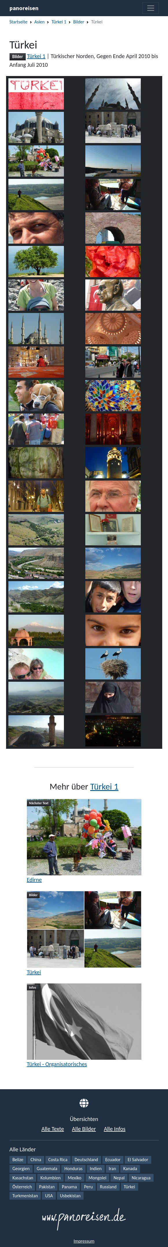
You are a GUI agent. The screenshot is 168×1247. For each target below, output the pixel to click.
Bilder (78, 22)
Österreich (22, 1186)
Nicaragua (141, 1178)
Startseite (18, 22)
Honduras (73, 1168)
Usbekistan (70, 1195)
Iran (112, 1168)
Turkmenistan (25, 1195)
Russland (108, 1186)
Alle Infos (114, 1128)
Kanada (130, 1168)
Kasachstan (22, 1178)
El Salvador (138, 1159)
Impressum (83, 1241)
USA (49, 1195)
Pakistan (47, 1186)
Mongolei (97, 1178)
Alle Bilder (84, 1128)
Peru (88, 1186)
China (36, 1159)
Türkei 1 (58, 22)
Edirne (34, 879)
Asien (39, 22)
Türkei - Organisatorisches (57, 1064)
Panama (69, 1186)
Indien (95, 1168)
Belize (17, 1159)
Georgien (20, 1168)
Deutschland (86, 1159)
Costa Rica (57, 1159)
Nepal (119, 1178)
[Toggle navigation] (151, 8)
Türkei (34, 972)
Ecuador (113, 1159)
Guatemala (47, 1168)
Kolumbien (50, 1178)
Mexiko (74, 1178)
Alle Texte (52, 1128)
